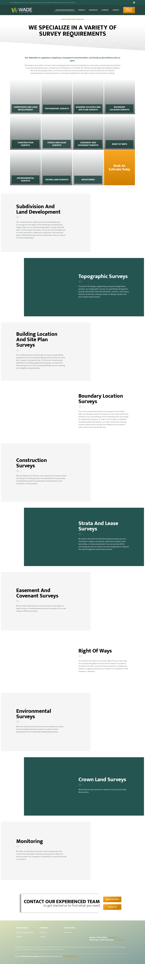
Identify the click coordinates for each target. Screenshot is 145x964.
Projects (81, 10)
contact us (112, 907)
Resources (93, 10)
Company (105, 10)
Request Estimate (112, 899)
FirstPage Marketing (69, 956)
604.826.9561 (113, 937)
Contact (116, 10)
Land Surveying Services (64, 10)
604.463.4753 (119, 940)
